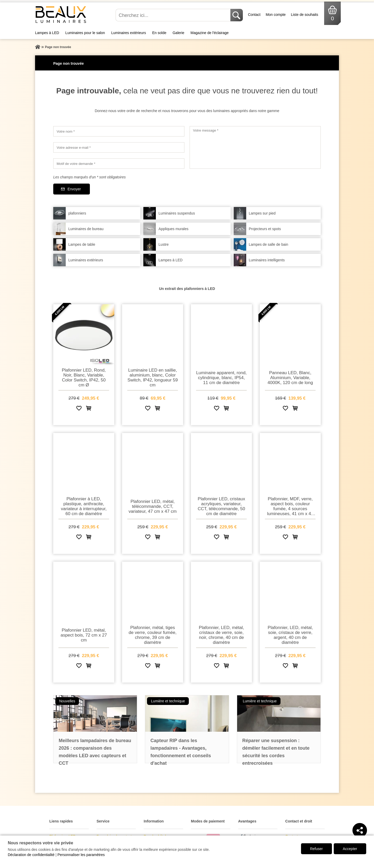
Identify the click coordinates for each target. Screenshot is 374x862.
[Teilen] (360, 830)
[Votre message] (255, 147)
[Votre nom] (118, 131)
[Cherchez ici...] (173, 15)
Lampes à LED (47, 33)
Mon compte (276, 14)
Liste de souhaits (304, 14)
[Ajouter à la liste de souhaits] (79, 409)
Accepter (350, 849)
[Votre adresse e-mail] (118, 147)
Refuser (316, 849)
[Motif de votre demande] (118, 163)
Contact (254, 14)
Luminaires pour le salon (85, 33)
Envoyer (74, 189)
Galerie (178, 33)
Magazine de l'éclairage (210, 33)
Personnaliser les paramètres (81, 855)
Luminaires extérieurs (128, 33)
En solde (159, 33)
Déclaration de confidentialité (31, 855)
